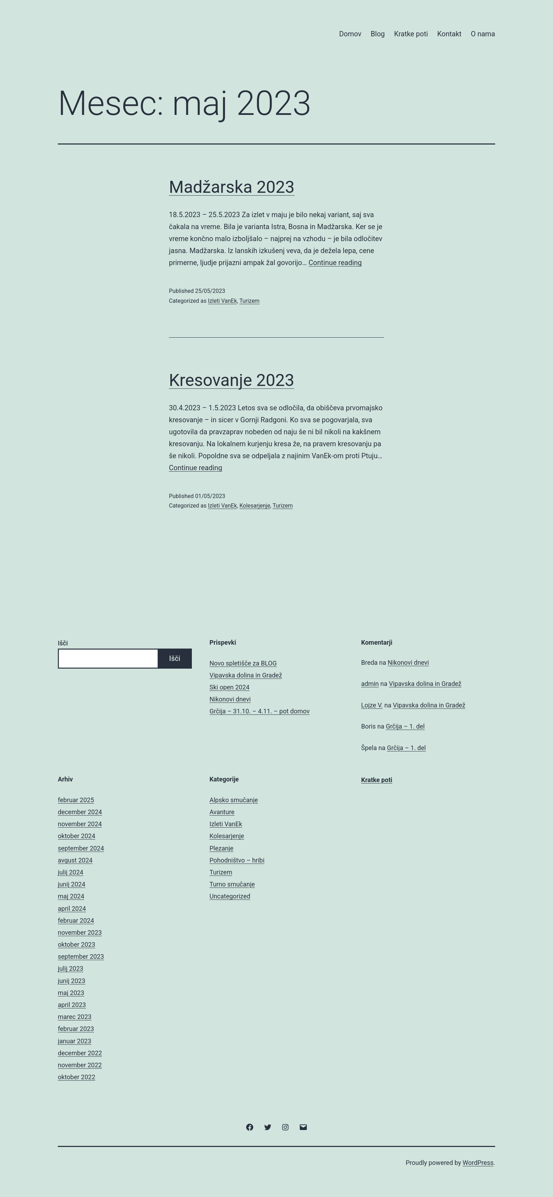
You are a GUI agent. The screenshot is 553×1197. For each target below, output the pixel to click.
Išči (63, 643)
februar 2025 (76, 800)
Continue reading (335, 262)
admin (370, 683)
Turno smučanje (232, 884)
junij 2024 (71, 884)
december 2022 (80, 1053)
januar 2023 (74, 1041)
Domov (350, 34)
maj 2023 (71, 992)
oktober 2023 (76, 944)
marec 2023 (74, 1016)
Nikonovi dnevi (230, 699)
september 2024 (81, 848)
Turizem (249, 300)
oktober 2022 (76, 1077)
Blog (378, 34)
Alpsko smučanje (233, 800)
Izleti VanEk (222, 300)
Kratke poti (411, 34)
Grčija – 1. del (405, 726)
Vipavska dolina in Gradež (245, 675)
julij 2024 (70, 872)
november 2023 (80, 932)
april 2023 (72, 1004)
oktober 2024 (76, 836)
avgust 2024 (75, 860)
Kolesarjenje (254, 505)
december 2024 (80, 812)
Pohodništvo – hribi (237, 860)
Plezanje (221, 848)
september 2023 (81, 956)
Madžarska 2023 (231, 187)
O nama (483, 34)
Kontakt (449, 34)
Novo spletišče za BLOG (243, 663)
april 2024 (72, 908)
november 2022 (80, 1065)
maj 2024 (71, 896)
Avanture (222, 812)
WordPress (478, 1162)
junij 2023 (71, 980)
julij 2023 (70, 968)
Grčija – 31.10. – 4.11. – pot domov (259, 711)
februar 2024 (76, 920)
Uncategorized (229, 896)
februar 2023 (76, 1028)
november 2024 (80, 824)
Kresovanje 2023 (231, 380)
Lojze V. (372, 705)
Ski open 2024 (229, 687)
